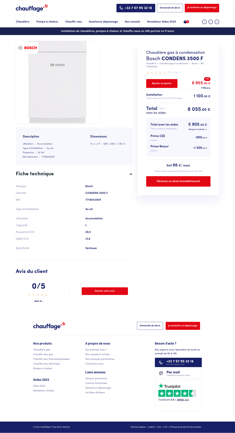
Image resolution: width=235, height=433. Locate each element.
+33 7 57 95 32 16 (138, 8)
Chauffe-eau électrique (46, 364)
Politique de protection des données (185, 427)
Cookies (151, 427)
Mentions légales (138, 427)
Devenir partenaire (96, 378)
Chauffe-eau (73, 21)
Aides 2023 (39, 386)
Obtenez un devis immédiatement (178, 181)
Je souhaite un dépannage (202, 7)
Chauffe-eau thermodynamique (51, 359)
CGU (159, 427)
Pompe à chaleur (47, 21)
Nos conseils (132, 21)
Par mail (178, 373)
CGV (165, 427)
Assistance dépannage (103, 21)
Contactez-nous (94, 364)
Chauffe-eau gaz (43, 354)
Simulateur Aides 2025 (161, 21)
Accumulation (44, 144)
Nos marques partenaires (99, 359)
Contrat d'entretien (96, 383)
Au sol (50, 148)
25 (39, 152)
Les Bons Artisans (95, 392)
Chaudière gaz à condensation (174, 64)
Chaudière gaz (41, 350)
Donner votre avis (105, 291)
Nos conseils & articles (97, 354)
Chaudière (22, 21)
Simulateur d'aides (43, 390)
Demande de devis (170, 8)
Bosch (153, 59)
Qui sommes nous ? (96, 350)
